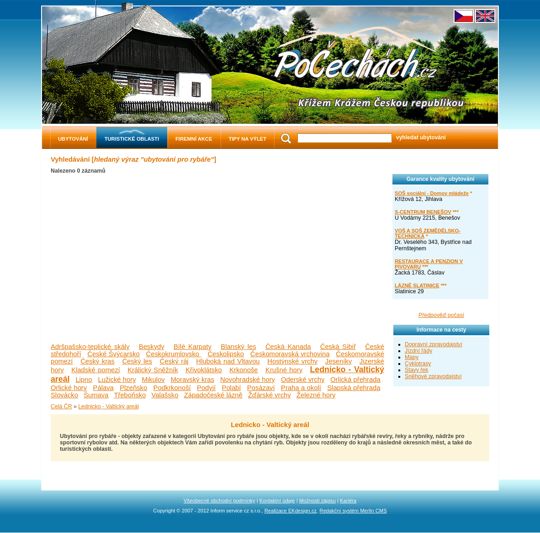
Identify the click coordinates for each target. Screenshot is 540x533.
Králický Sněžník (152, 370)
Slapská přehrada (353, 387)
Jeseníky (338, 361)
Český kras (97, 361)
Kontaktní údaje (277, 500)
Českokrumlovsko (173, 354)
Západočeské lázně (213, 395)
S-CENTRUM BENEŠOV (423, 212)
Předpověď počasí (441, 315)
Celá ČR (61, 406)
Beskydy (151, 346)
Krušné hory (283, 370)
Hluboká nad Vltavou (227, 361)
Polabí (231, 387)
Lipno (83, 379)
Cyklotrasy (418, 363)
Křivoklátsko (203, 370)
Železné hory (315, 395)
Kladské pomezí (95, 370)
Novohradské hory (247, 379)
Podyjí (206, 387)
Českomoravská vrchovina (290, 354)
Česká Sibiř (338, 346)
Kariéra (348, 500)
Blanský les (238, 346)
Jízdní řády (418, 351)
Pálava (103, 387)
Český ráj (174, 361)
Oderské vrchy (302, 379)
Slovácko (64, 395)
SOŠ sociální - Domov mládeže (432, 193)
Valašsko (165, 395)
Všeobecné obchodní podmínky (219, 500)
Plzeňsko (133, 387)
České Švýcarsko (113, 354)
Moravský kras (192, 379)
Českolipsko (225, 354)
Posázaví (261, 387)
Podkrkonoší (172, 387)
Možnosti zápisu (317, 500)
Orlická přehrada (355, 379)
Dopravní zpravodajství (433, 344)
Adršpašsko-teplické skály (90, 346)
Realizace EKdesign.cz (291, 510)
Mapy (411, 357)
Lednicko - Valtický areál (108, 406)
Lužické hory (117, 379)
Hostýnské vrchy (292, 361)
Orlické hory (69, 387)
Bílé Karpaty (193, 346)
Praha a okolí (301, 387)
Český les (137, 361)
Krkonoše (243, 370)
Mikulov (153, 379)
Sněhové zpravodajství (433, 376)
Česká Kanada (288, 346)
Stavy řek (416, 370)
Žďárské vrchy (269, 395)
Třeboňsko (130, 395)
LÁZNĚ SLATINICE (417, 285)
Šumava (96, 395)
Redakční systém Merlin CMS (352, 510)
